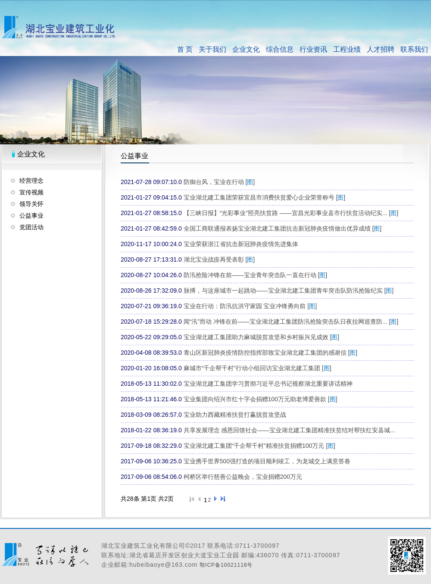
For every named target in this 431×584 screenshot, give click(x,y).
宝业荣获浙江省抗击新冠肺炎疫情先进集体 (241, 243)
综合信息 (280, 49)
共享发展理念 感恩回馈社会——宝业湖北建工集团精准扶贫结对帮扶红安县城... (290, 430)
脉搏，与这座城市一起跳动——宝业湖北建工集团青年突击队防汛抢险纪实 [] (289, 290)
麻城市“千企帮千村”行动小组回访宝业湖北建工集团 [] (257, 368)
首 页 (185, 49)
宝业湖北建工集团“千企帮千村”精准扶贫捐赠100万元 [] (259, 445)
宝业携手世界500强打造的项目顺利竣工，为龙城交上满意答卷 (267, 461)
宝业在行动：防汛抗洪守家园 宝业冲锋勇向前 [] (250, 306)
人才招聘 (380, 49)
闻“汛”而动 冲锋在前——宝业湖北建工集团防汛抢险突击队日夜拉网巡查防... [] (291, 321)
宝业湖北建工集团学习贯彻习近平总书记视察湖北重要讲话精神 (268, 383)
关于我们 (212, 49)
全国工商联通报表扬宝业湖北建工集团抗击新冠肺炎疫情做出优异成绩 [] (283, 228)
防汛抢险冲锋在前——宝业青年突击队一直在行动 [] (256, 275)
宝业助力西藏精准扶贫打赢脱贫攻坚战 (235, 414)
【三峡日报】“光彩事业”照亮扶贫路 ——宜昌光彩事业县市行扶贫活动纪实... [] (291, 212)
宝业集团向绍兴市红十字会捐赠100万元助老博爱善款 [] (260, 399)
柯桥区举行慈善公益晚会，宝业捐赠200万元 (243, 476)
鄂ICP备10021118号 (226, 565)
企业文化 (246, 49)
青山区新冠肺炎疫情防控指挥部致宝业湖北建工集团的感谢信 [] (271, 352)
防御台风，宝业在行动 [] (219, 181)
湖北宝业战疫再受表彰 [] (219, 259)
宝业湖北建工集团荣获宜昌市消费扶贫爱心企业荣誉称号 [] (265, 197)
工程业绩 (347, 49)
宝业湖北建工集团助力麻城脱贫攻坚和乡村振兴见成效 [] (262, 337)
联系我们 (414, 49)
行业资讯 (313, 49)
